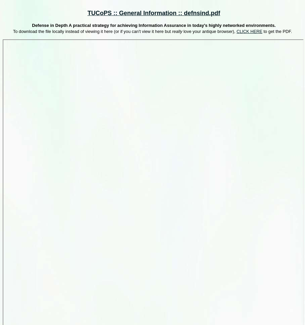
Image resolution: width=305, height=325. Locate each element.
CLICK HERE (249, 31)
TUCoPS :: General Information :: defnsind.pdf (154, 13)
